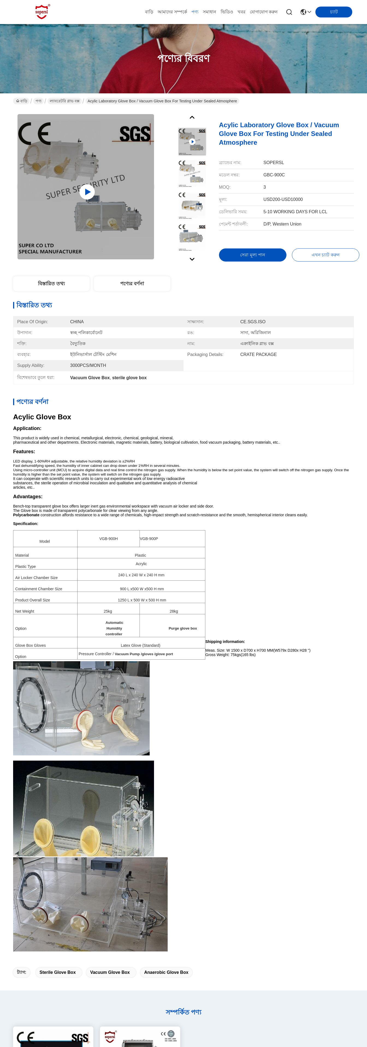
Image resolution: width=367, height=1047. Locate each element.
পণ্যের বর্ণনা (132, 283)
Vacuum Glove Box (110, 972)
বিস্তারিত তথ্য (51, 283)
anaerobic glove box (166, 972)
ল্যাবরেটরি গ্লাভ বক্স (64, 101)
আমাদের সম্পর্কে (172, 12)
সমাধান (209, 12)
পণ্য (195, 12)
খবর (241, 12)
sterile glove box (58, 972)
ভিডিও (227, 12)
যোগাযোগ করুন (264, 12)
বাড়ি (149, 12)
